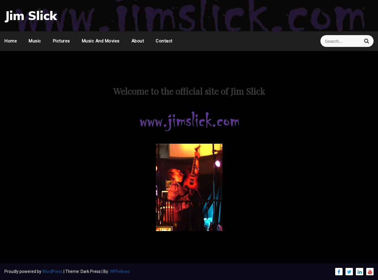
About (137, 41)
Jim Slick (30, 15)
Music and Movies (101, 41)
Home (10, 41)
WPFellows (120, 271)
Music (35, 41)
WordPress (52, 271)
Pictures (61, 41)
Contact (164, 41)
